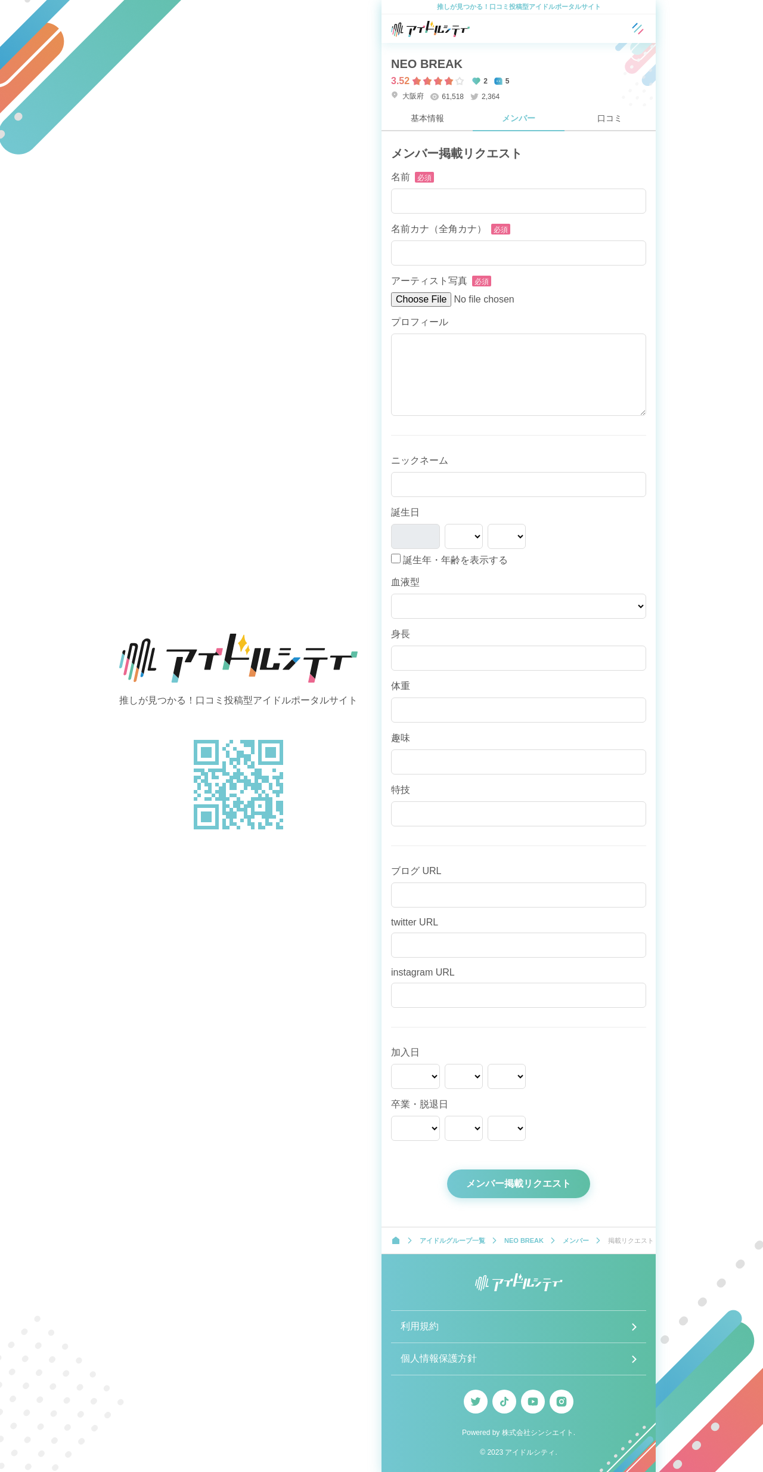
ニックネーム (419, 460)
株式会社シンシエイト (537, 1432)
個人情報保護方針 (439, 1358)
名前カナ (438, 229)
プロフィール (419, 322)
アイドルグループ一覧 (452, 1240)
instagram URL (423, 972)
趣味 (400, 738)
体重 (400, 686)
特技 (400, 790)
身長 (400, 634)
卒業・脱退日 (419, 1104)
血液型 (405, 582)
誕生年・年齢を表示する (449, 559)
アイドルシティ (530, 1452)
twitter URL (414, 922)
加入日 (405, 1052)
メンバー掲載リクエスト (518, 1183)
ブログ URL (416, 871)
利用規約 (420, 1326)
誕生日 (405, 512)
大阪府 (407, 95)
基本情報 (427, 118)
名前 (400, 177)
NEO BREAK (427, 63)
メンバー (518, 118)
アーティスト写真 (429, 281)
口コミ (609, 118)
